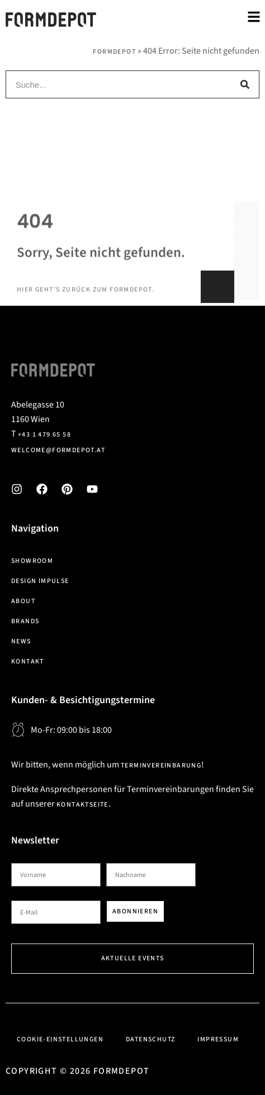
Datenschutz (150, 1039)
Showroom (32, 561)
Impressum (218, 1039)
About (23, 601)
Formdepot (114, 51)
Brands (25, 621)
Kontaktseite (82, 804)
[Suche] (245, 84)
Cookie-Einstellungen (60, 1039)
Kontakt (27, 661)
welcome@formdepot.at (58, 450)
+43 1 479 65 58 (44, 434)
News (21, 641)
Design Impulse (40, 581)
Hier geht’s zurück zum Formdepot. (85, 311)
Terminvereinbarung (161, 765)
